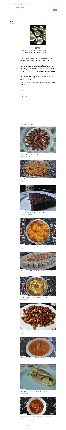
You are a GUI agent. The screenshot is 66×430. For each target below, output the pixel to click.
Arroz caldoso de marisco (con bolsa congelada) (37, 358)
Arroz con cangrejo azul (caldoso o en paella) (36, 416)
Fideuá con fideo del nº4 (28, 179)
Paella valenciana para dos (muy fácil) (33, 297)
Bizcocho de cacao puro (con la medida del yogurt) (38, 212)
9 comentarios (29, 418)
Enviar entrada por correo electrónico (33, 90)
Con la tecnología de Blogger (33, 425)
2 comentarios (29, 248)
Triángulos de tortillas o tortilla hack (34, 391)
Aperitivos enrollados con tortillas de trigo (36, 270)
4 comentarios (29, 156)
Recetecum (21, 3)
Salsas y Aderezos (12, 23)
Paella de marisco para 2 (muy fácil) (32, 246)
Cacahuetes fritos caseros (29, 331)
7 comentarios (29, 214)
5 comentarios (29, 272)
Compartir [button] (11, 19)
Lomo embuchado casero (29, 154)
